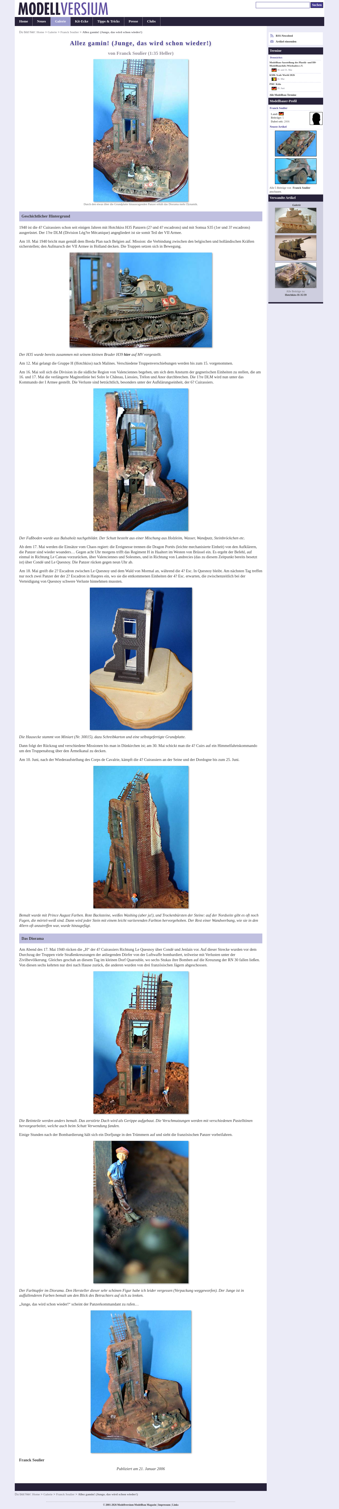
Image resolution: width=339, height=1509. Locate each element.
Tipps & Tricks (108, 21)
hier (127, 354)
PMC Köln (275, 84)
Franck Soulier (70, 32)
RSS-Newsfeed (284, 35)
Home (23, 21)
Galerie (60, 21)
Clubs (151, 21)
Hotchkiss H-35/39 (295, 294)
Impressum (164, 1505)
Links (175, 1505)
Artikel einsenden (286, 41)
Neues (41, 21)
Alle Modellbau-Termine (282, 95)
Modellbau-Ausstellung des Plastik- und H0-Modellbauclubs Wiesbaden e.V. (292, 64)
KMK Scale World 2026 (282, 75)
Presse (133, 21)
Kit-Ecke (81, 21)
